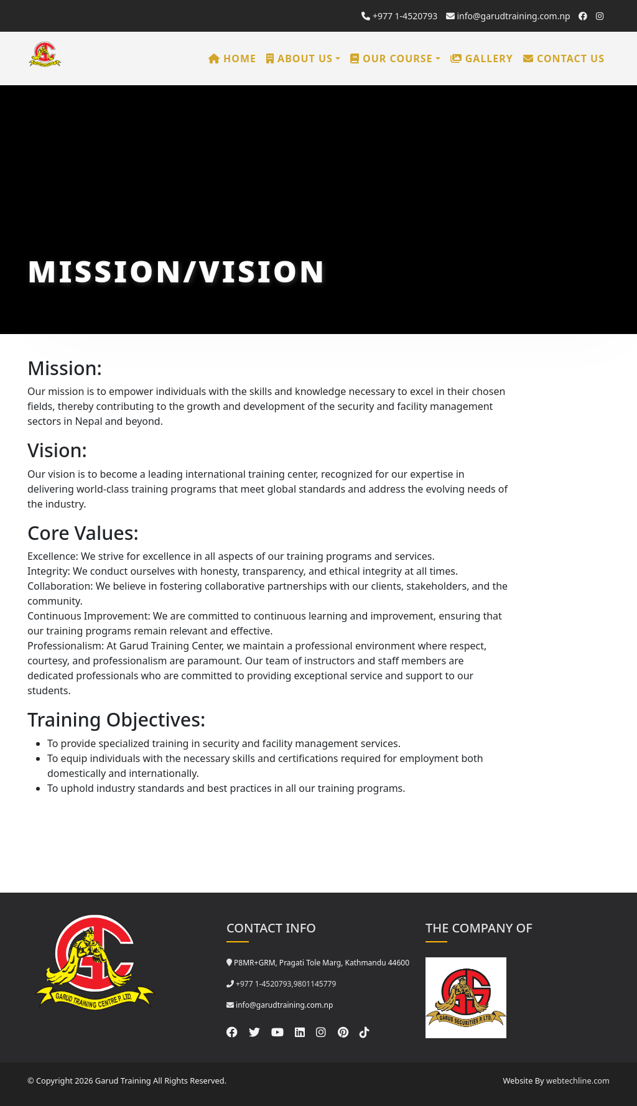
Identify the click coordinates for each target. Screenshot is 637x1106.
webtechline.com (578, 1080)
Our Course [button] (391, 58)
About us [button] (299, 58)
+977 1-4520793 (399, 16)
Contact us (564, 58)
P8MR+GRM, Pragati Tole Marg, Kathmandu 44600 (321, 962)
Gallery (481, 58)
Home (232, 58)
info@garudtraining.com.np (508, 16)
